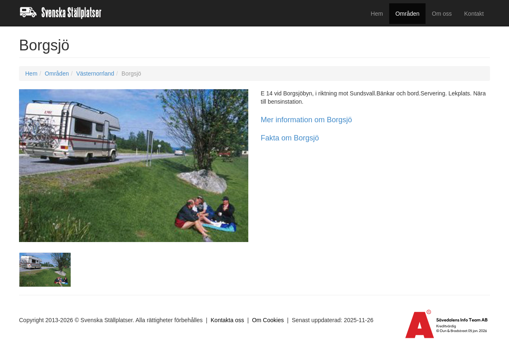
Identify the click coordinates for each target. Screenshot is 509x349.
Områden (407, 13)
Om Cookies (268, 320)
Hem (377, 13)
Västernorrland (95, 73)
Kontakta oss (227, 320)
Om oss (442, 13)
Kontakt (474, 13)
